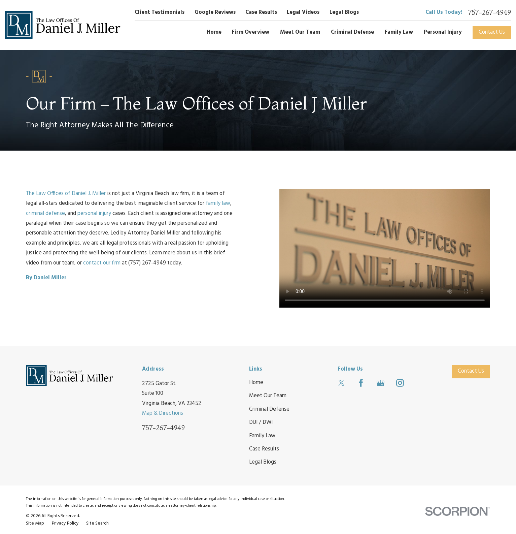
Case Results (261, 12)
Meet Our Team (267, 395)
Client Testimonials (159, 12)
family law (218, 203)
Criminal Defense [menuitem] (352, 32)
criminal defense (45, 213)
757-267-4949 (489, 12)
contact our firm (102, 263)
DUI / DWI (261, 422)
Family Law (262, 436)
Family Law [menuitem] (399, 32)
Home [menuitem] (214, 32)
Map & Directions (162, 413)
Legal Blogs (344, 12)
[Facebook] (361, 383)
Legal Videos (303, 12)
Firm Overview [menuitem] (250, 32)
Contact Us (492, 32)
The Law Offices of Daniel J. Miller (66, 193)
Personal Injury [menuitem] (443, 32)
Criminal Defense (269, 409)
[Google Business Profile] (380, 383)
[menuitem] (35, 523)
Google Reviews (215, 12)
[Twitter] (341, 383)
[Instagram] (400, 383)
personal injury (94, 213)
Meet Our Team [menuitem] (300, 32)
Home (256, 382)
